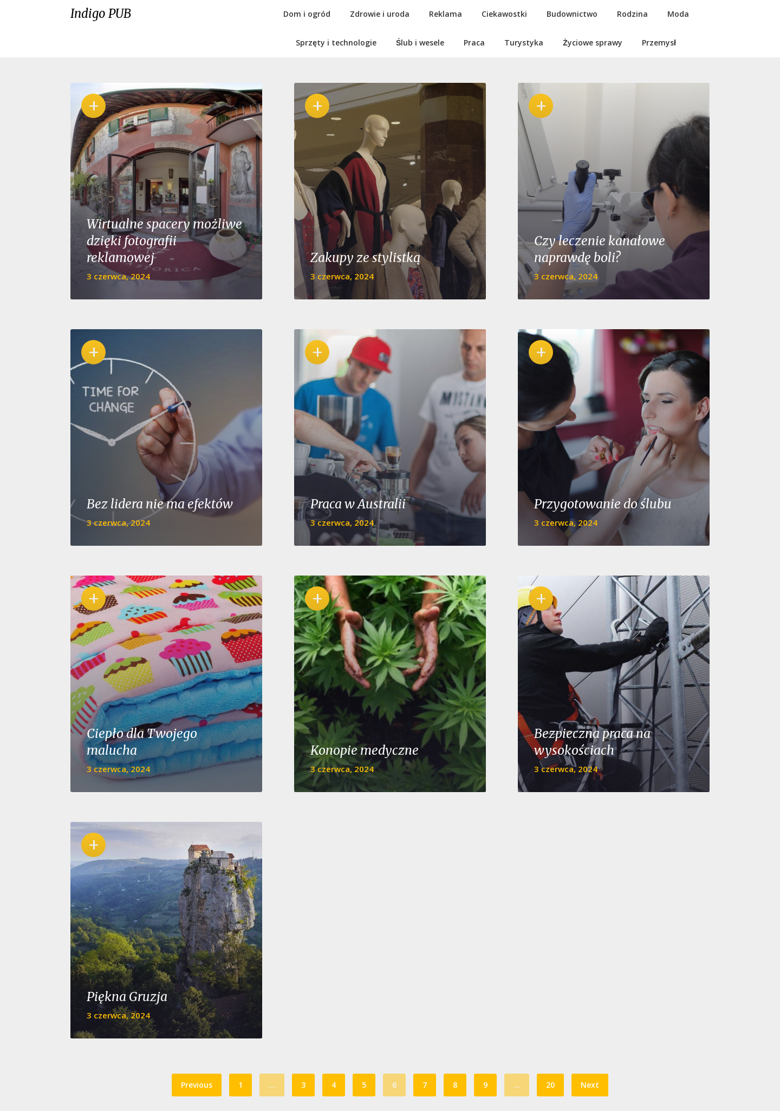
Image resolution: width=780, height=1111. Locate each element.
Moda (678, 14)
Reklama (445, 14)
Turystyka (523, 42)
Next (590, 1085)
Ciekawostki (504, 14)
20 (550, 1085)
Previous (196, 1085)
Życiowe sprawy (592, 42)
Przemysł (659, 42)
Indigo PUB (100, 13)
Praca (474, 42)
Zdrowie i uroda (380, 14)
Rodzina (632, 14)
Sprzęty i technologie (336, 42)
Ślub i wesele (420, 42)
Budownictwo (572, 14)
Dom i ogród (306, 14)
